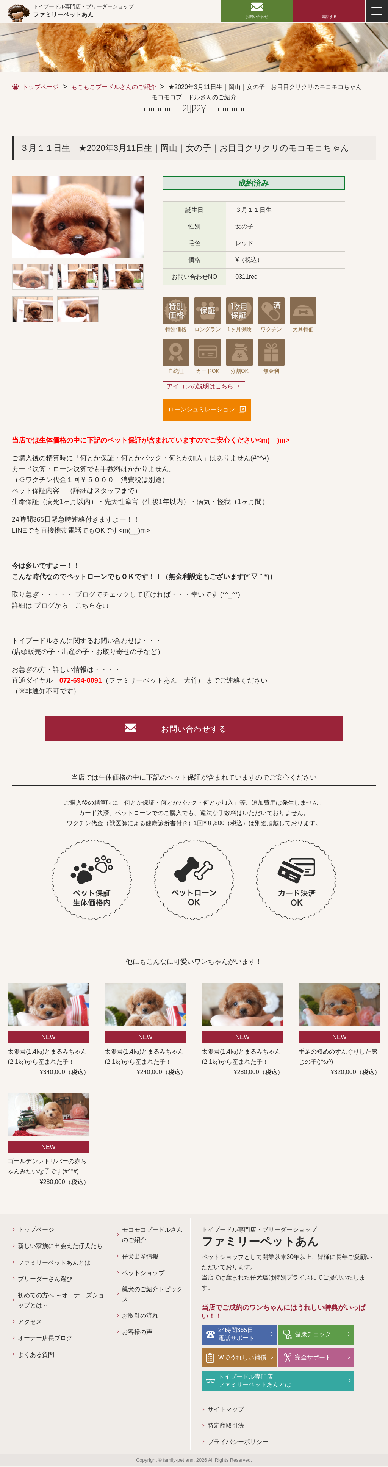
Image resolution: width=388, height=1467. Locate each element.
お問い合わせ (257, 16)
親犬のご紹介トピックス (152, 1295)
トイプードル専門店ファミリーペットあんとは (255, 1381)
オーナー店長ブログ (45, 1339)
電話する (329, 16)
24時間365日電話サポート (237, 1335)
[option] (78, 217)
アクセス (30, 1323)
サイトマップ (226, 1410)
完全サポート (312, 1358)
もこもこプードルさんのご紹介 (113, 87)
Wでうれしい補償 (243, 1358)
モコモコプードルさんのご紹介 (152, 1236)
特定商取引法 (226, 1426)
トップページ (40, 87)
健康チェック (312, 1335)
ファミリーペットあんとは (54, 1263)
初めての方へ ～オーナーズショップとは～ (61, 1301)
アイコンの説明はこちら (200, 386)
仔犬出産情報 (140, 1257)
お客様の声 (137, 1333)
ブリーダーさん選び (45, 1279)
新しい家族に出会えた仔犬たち (60, 1247)
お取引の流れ (140, 1317)
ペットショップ (143, 1273)
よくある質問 (36, 1355)
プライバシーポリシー (238, 1443)
